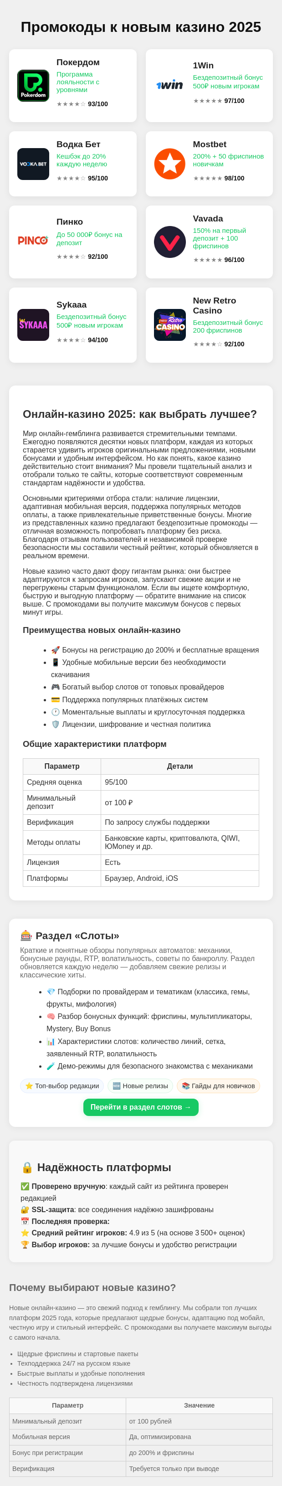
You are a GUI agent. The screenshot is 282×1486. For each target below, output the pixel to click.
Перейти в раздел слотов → (141, 1107)
